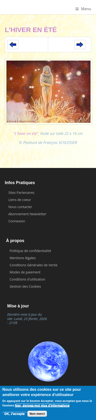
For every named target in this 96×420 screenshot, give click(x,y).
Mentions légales (23, 258)
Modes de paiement (25, 272)
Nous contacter (20, 207)
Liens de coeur (19, 199)
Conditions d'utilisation (27, 279)
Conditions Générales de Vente (33, 265)
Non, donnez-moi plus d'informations (42, 406)
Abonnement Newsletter (27, 214)
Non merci (37, 414)
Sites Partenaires (21, 192)
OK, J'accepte (14, 414)
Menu (83, 8)
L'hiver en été (26, 133)
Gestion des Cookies (25, 286)
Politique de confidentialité (30, 250)
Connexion (16, 221)
